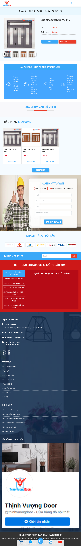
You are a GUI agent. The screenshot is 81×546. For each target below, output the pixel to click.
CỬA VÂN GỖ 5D (7, 384)
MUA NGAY (12, 162)
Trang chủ (22, 11)
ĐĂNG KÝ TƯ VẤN (53, 222)
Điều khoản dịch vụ (8, 431)
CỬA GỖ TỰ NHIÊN (8, 380)
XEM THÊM (40, 170)
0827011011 (41, 188)
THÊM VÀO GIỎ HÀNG (67, 41)
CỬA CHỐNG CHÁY (8, 375)
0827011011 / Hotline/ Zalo (14, 332)
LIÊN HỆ (49, 41)
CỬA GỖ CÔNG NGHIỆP (9, 367)
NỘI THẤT (5, 397)
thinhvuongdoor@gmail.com (62, 188)
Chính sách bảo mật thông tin (11, 414)
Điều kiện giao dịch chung (10, 410)
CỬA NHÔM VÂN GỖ (35, 11)
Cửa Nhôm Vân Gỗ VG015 (29, 150)
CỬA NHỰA (5, 371)
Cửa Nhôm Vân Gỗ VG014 (10, 150)
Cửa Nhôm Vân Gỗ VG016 (48, 150)
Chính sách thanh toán (9, 427)
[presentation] (4, 54)
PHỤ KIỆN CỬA (6, 392)
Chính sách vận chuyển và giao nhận (13, 418)
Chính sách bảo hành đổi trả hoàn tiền (14, 423)
